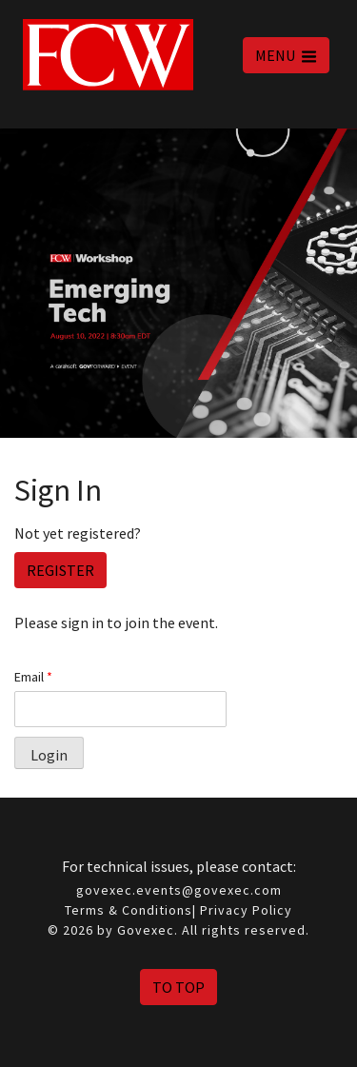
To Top (178, 987)
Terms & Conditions (128, 910)
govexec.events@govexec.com (179, 890)
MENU (286, 55)
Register (60, 570)
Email (33, 676)
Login (49, 754)
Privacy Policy (246, 910)
